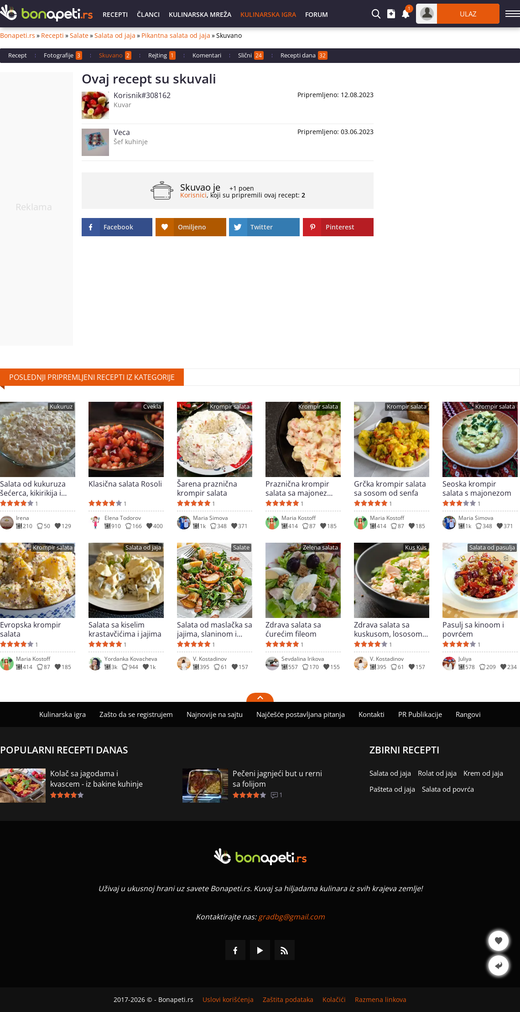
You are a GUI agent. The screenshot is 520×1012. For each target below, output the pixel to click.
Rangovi (468, 714)
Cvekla (152, 406)
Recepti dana (304, 55)
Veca (122, 132)
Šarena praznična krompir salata (207, 488)
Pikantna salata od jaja (175, 35)
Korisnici (193, 195)
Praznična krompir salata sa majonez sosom (297, 488)
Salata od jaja (114, 35)
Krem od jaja (483, 773)
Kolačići (334, 999)
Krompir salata (230, 406)
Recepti (115, 14)
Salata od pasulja (492, 547)
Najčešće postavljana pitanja (300, 714)
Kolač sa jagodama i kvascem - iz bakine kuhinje (96, 778)
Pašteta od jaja (392, 789)
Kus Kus (415, 547)
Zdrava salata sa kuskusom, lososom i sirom (390, 629)
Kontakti (372, 714)
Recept (17, 55)
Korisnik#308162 (142, 95)
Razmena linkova (380, 999)
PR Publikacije (420, 714)
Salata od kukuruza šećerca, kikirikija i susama (33, 488)
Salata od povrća (448, 789)
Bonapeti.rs (17, 35)
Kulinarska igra (268, 14)
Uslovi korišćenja (228, 999)
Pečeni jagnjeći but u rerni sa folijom (277, 778)
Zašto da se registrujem (136, 714)
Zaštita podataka (288, 999)
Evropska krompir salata (30, 629)
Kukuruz (61, 406)
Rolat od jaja (437, 773)
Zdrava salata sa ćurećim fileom (293, 629)
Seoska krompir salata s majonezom (476, 488)
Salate (79, 35)
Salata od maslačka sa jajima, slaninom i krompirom (214, 629)
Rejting (162, 55)
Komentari (206, 55)
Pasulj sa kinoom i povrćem (473, 629)
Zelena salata (320, 547)
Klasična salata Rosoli (125, 484)
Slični (251, 55)
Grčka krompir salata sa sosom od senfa (390, 488)
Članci (148, 14)
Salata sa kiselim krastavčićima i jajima (124, 629)
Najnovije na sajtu (215, 714)
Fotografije (63, 55)
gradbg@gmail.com (291, 917)
